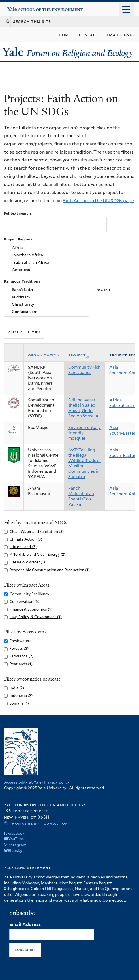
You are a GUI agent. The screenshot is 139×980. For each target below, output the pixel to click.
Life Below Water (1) (27, 562)
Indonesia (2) (21, 696)
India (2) (17, 688)
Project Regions (18, 239)
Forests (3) (19, 648)
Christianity (46, 304)
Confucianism (46, 311)
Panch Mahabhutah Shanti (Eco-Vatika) (81, 496)
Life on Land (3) (23, 547)
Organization (44, 355)
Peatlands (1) (21, 664)
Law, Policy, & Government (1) (36, 617)
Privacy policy (57, 782)
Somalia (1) (19, 703)
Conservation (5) (24, 602)
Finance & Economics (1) (31, 609)
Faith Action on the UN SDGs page (98, 200)
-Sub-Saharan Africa (38, 262)
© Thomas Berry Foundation (36, 823)
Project (79, 355)
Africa (38, 247)
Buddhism (46, 297)
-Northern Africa (38, 255)
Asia (113, 367)
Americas (38, 269)
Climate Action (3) (26, 539)
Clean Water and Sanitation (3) (37, 532)
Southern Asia (123, 372)
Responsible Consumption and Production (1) (50, 570)
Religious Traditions (22, 281)
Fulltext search (17, 213)
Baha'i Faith (46, 290)
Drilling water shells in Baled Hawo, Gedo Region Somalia (83, 408)
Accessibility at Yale (23, 782)
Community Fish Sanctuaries (84, 370)
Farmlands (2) (21, 656)
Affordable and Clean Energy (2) (37, 554)
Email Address (25, 924)
